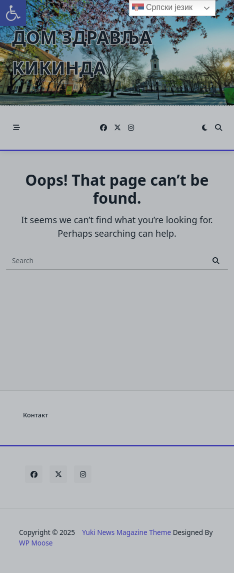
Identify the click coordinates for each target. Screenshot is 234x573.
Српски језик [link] (162, 8)
